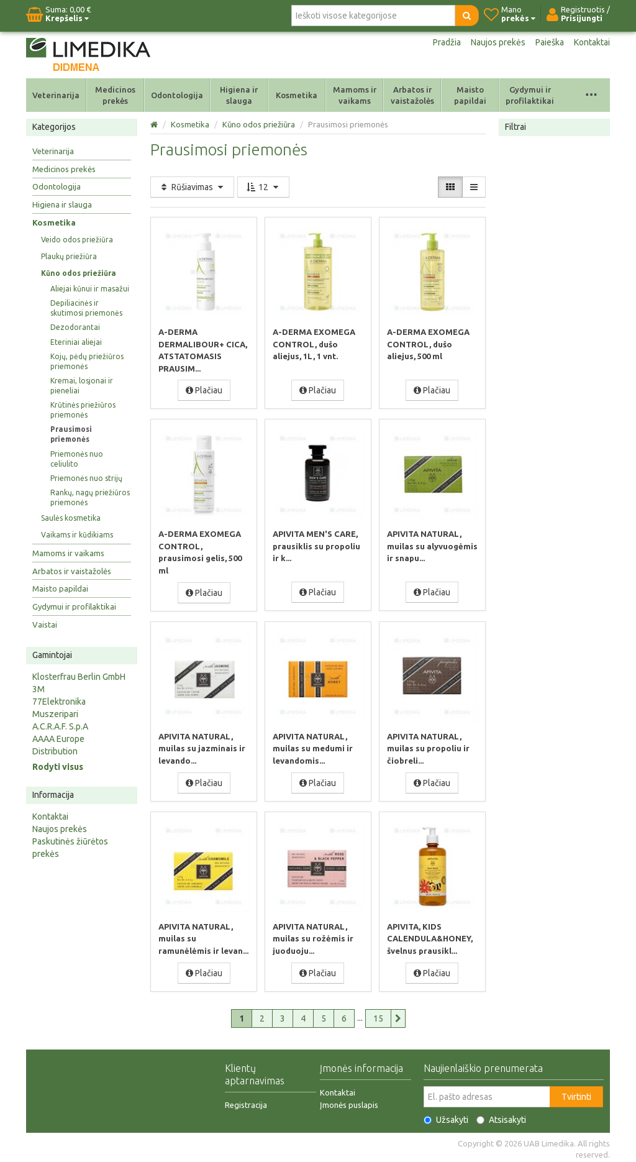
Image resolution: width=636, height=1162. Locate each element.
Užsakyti (446, 1117)
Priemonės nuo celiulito (76, 459)
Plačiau (204, 390)
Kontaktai (592, 42)
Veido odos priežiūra (77, 240)
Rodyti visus (57, 767)
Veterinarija (56, 95)
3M (38, 689)
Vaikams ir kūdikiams (77, 535)
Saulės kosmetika (71, 518)
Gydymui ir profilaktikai (530, 95)
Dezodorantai (75, 327)
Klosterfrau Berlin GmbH (78, 677)
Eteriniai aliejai (76, 342)
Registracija (246, 1101)
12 (263, 187)
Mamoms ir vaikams (354, 95)
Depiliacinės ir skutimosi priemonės (86, 308)
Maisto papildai (470, 95)
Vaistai (44, 624)
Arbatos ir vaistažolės (412, 95)
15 (378, 1015)
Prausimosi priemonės (71, 434)
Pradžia (447, 42)
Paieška (549, 42)
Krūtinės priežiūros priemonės (83, 410)
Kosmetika (296, 95)
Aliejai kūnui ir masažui (89, 289)
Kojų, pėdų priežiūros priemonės (87, 361)
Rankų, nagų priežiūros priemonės (90, 497)
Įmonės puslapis (349, 1101)
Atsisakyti (501, 1117)
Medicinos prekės (115, 95)
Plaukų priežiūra (69, 256)
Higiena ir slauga (239, 95)
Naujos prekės (498, 42)
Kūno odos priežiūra (78, 273)
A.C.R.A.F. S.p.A (60, 726)
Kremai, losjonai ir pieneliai (81, 386)
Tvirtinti (576, 1094)
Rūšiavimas (192, 187)
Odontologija (177, 95)
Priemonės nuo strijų (86, 478)
